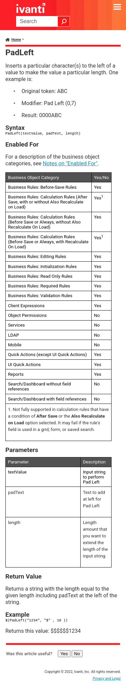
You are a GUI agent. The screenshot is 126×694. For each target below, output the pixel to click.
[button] (64, 21)
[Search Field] (43, 21)
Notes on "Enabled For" (70, 163)
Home (16, 39)
